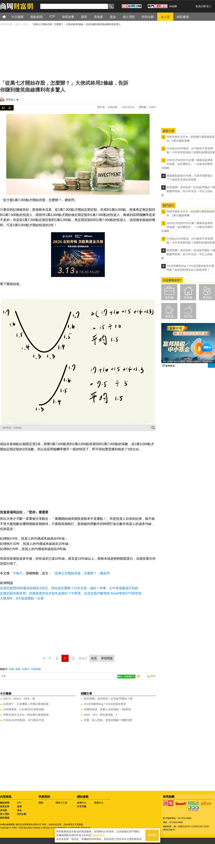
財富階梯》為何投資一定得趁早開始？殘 (108, 698)
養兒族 (207, 297)
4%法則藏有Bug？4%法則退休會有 (105, 703)
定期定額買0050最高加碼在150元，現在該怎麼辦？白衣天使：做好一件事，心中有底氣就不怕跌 (69, 588)
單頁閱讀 (107, 658)
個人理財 (4, 814)
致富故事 (4, 806)
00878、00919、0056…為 (19, 698)
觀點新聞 (4, 802)
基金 (19, 810)
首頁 (7, 17)
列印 (153, 676)
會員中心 (81, 802)
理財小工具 (61, 802)
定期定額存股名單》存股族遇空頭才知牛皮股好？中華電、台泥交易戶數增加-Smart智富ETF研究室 (71, 593)
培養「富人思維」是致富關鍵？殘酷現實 (108, 720)
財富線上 (11, 99)
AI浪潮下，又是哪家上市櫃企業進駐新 (26, 703)
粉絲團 (173, 6)
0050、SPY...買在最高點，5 (100, 714)
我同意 (152, 835)
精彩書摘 (4, 817)
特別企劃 (21, 814)
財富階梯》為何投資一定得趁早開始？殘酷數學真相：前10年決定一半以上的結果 (188, 191)
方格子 (18, 573)
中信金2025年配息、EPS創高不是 (23, 720)
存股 (11, 669)
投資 (17, 669)
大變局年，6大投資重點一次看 (22, 598)
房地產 (3, 810)
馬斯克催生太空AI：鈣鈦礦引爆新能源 (26, 714)
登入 (208, 6)
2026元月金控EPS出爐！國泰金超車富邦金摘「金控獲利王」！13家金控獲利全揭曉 (187, 163)
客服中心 (98, 802)
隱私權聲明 (98, 835)
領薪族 (169, 297)
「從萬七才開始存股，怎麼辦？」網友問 (81, 573)
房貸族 (188, 297)
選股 (41, 802)
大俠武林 (36, 669)
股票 (19, 806)
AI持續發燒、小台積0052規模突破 (23, 709)
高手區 (188, 316)
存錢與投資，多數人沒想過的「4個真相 (107, 709)
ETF (19, 802)
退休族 (169, 316)
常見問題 (81, 806)
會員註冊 (200, 6)
